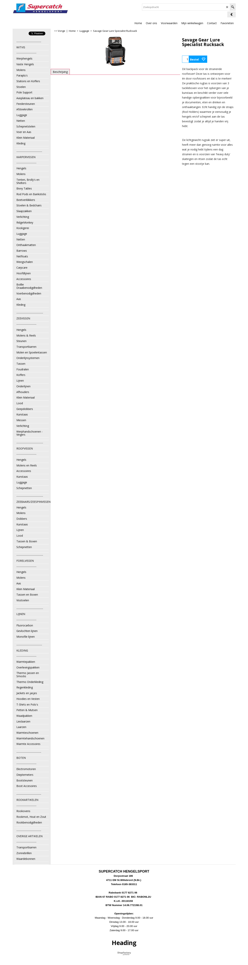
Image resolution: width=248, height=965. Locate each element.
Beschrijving (60, 72)
